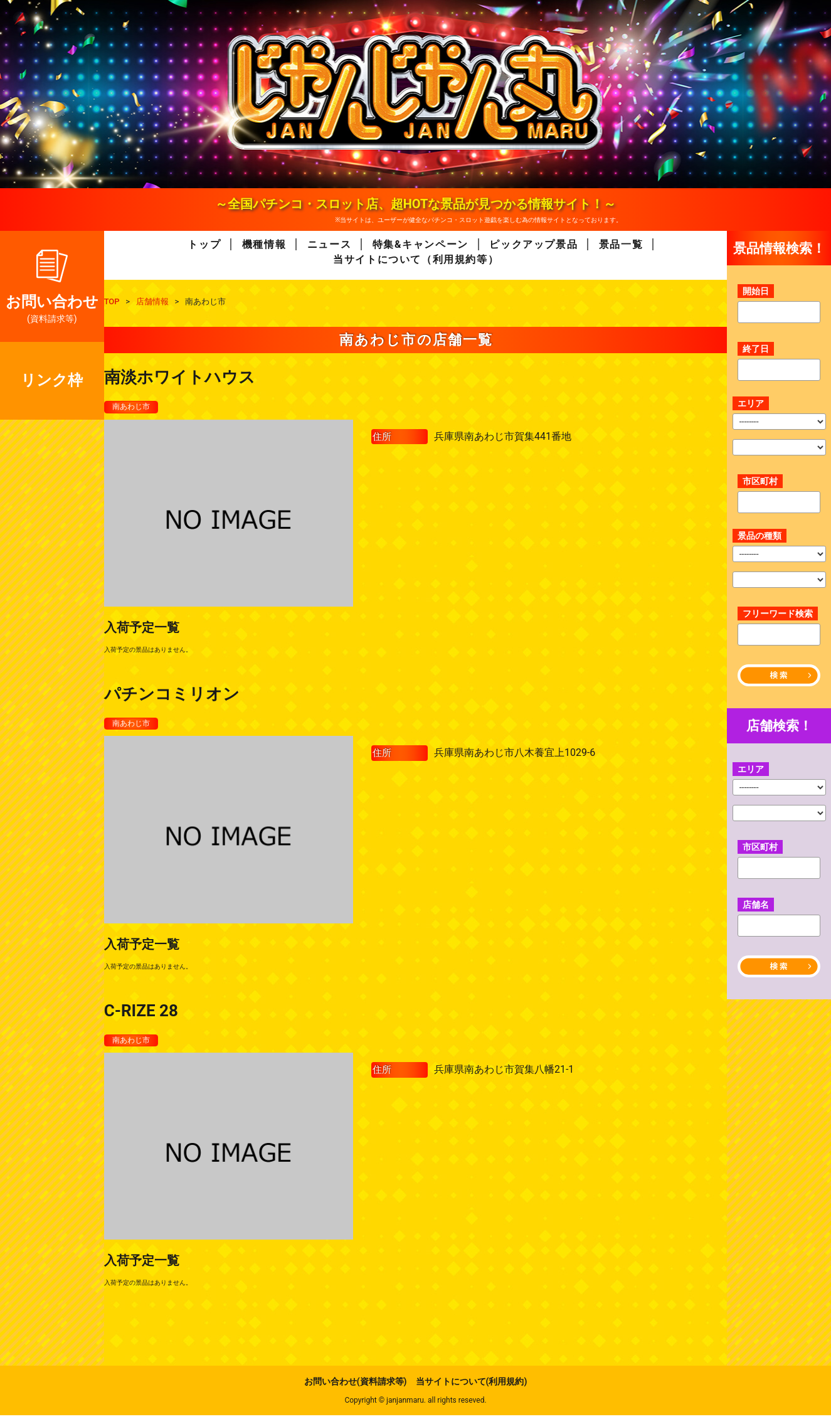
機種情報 (264, 244)
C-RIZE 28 (141, 1012)
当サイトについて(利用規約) (471, 1385)
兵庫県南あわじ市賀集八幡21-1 (504, 1073)
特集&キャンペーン (420, 244)
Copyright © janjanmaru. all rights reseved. (415, 1404)
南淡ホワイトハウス (179, 377)
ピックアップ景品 (533, 244)
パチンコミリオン (172, 695)
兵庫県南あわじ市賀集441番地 (502, 437)
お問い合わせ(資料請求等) (355, 1385)
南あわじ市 (134, 407)
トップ (204, 244)
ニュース (329, 244)
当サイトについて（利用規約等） (416, 259)
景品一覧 (621, 244)
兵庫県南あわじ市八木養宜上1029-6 (514, 755)
